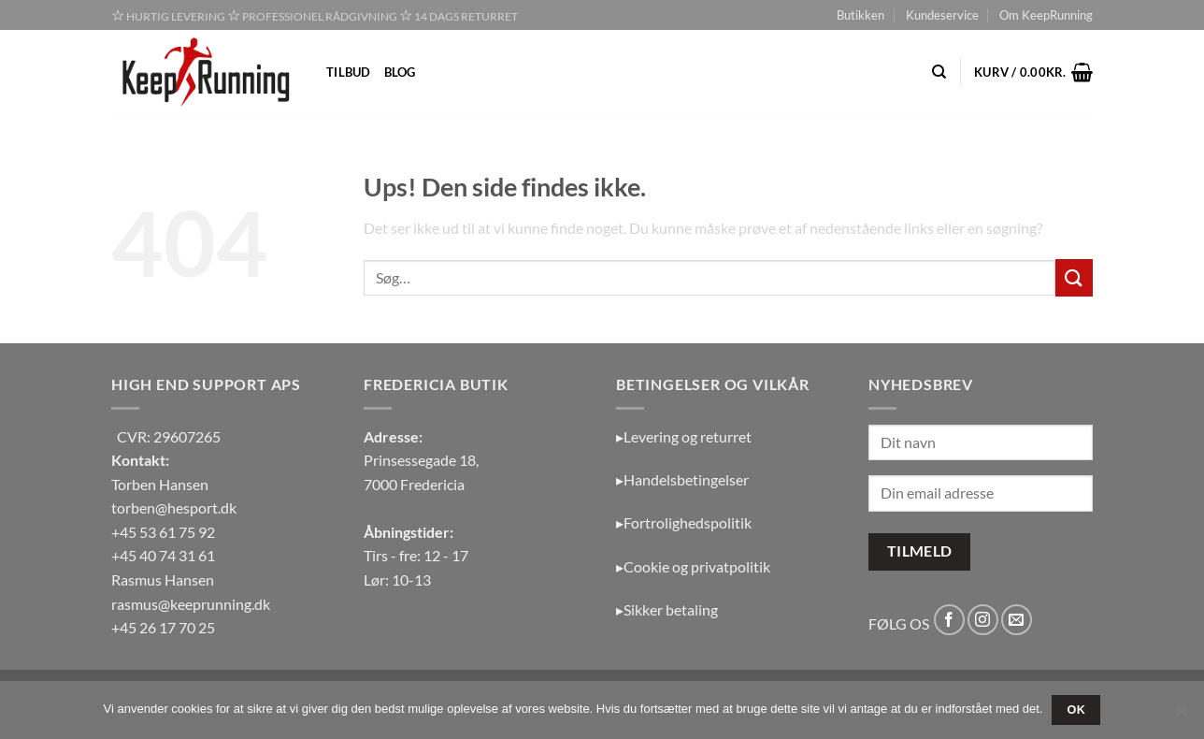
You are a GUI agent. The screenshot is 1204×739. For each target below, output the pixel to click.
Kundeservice (942, 14)
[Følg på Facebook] (949, 619)
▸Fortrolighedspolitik (684, 522)
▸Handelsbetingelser (682, 479)
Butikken (860, 14)
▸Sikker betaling (667, 609)
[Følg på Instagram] (983, 619)
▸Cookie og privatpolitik (693, 566)
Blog (400, 72)
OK (1077, 710)
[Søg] (939, 72)
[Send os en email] (1016, 619)
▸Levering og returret (684, 436)
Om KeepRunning (1046, 14)
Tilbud (348, 72)
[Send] (1074, 277)
